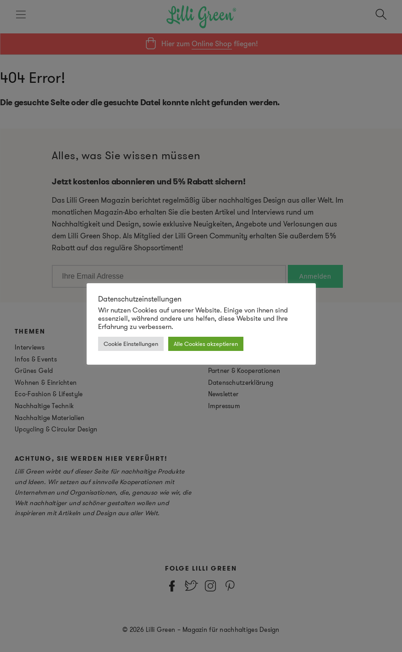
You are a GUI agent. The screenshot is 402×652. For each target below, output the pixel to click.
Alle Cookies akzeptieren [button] (206, 343)
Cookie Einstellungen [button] (131, 343)
